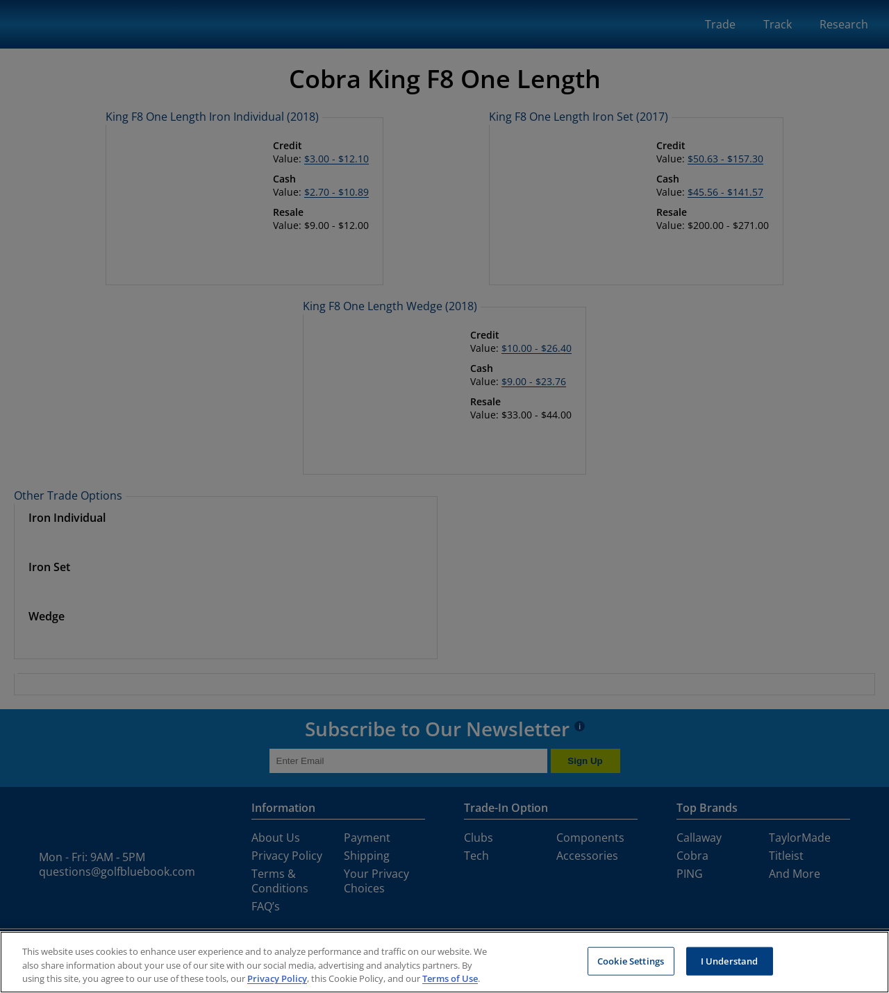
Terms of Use (450, 978)
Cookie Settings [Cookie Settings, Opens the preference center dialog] (630, 960)
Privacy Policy (277, 978)
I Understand (729, 960)
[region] (444, 962)
